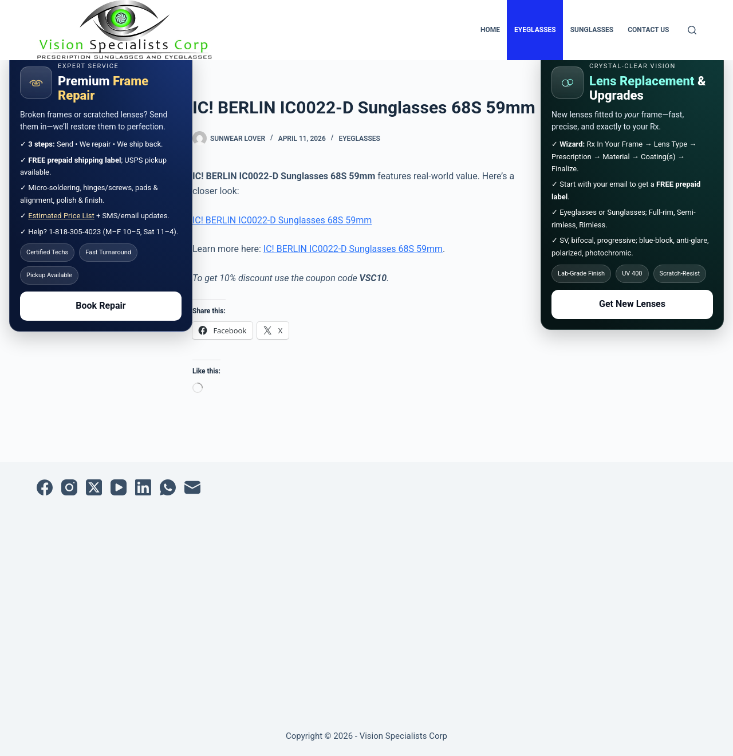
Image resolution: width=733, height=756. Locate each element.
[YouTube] (119, 487)
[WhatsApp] (168, 487)
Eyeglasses (535, 30)
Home (490, 30)
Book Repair (100, 305)
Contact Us (648, 30)
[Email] (192, 487)
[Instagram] (69, 487)
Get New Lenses (632, 303)
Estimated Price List (61, 215)
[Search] (692, 30)
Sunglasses (592, 30)
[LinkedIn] (143, 487)
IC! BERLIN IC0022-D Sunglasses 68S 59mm (282, 220)
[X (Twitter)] (94, 487)
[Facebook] (45, 487)
